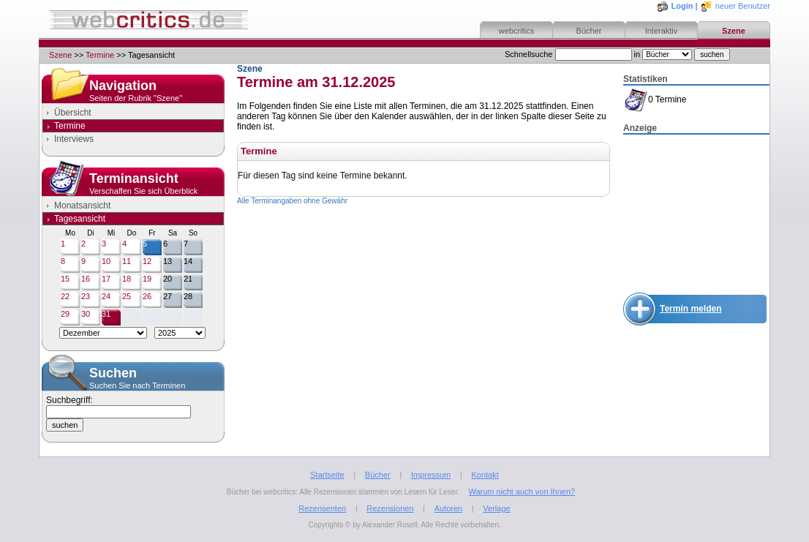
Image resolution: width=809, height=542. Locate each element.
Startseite (327, 474)
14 (188, 261)
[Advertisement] (696, 209)
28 (188, 296)
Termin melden (690, 309)
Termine (100, 54)
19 (147, 278)
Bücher (589, 30)
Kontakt (484, 474)
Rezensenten (322, 508)
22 (65, 296)
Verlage (496, 508)
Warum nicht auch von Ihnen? (521, 491)
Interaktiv (661, 30)
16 (85, 278)
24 (106, 296)
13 (167, 261)
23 (85, 296)
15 (65, 278)
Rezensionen (389, 508)
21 (188, 278)
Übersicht (72, 113)
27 (167, 296)
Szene (733, 30)
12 (147, 261)
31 (106, 313)
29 (65, 313)
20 (167, 278)
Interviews (74, 139)
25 (126, 296)
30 (85, 313)
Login (682, 5)
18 (126, 278)
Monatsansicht (82, 205)
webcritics (516, 30)
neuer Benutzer (742, 5)
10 (106, 261)
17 (106, 278)
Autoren (448, 508)
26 (147, 296)
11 (126, 261)
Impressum (431, 474)
